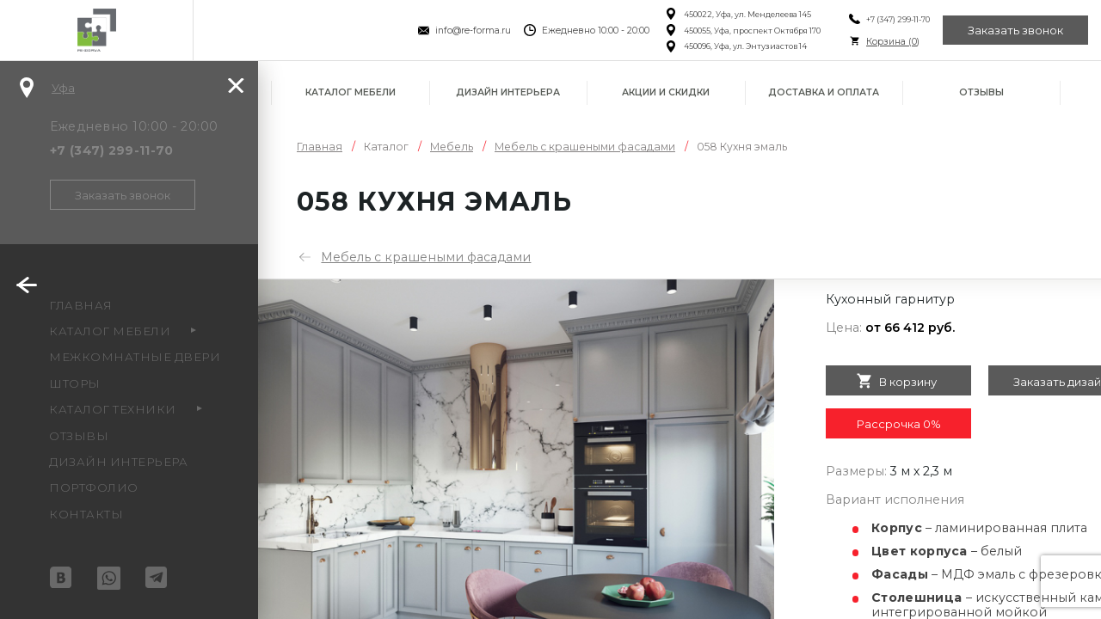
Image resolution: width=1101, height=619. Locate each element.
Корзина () (892, 41)
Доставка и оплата (823, 92)
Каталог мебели (350, 92)
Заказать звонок (1015, 30)
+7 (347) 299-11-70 (897, 19)
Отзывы (981, 92)
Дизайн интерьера (508, 92)
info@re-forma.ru (473, 30)
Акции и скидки (666, 92)
